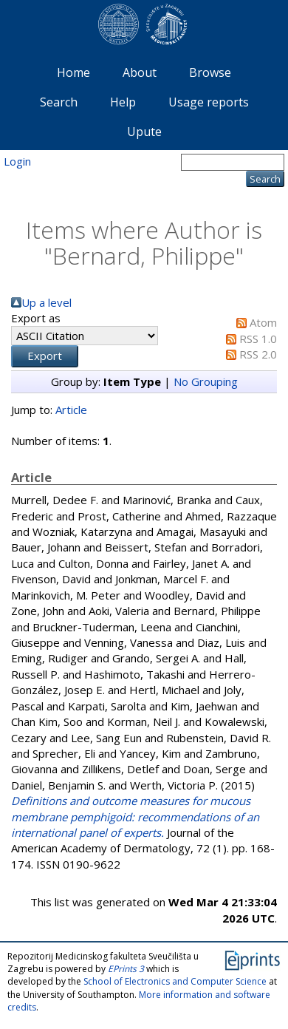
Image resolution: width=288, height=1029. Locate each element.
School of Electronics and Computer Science (175, 981)
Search (59, 102)
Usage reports (208, 102)
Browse (210, 72)
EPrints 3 (126, 968)
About (140, 72)
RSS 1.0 (258, 338)
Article (71, 409)
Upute (144, 131)
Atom (263, 322)
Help (123, 102)
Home (73, 72)
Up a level (46, 302)
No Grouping (206, 381)
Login (17, 161)
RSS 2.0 (258, 354)
